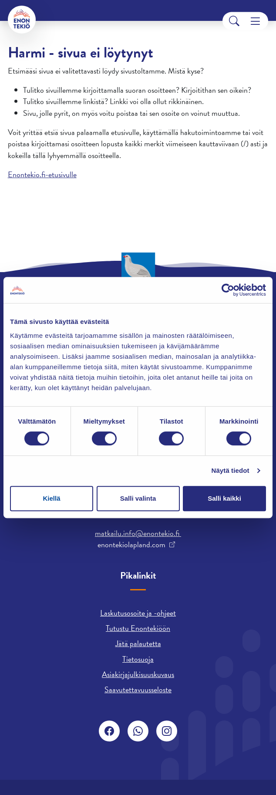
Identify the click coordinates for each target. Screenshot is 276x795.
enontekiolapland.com (131, 544)
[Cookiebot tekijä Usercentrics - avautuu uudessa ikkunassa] (228, 289)
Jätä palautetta (138, 643)
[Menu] (255, 21)
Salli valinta (138, 498)
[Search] (234, 21)
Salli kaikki (224, 498)
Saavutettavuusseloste (138, 689)
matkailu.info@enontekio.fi (138, 533)
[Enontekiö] (22, 20)
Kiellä (51, 498)
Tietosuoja (138, 659)
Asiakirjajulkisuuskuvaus (138, 674)
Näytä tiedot (230, 470)
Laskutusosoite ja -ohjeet (138, 613)
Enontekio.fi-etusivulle (42, 174)
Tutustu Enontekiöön (138, 628)
